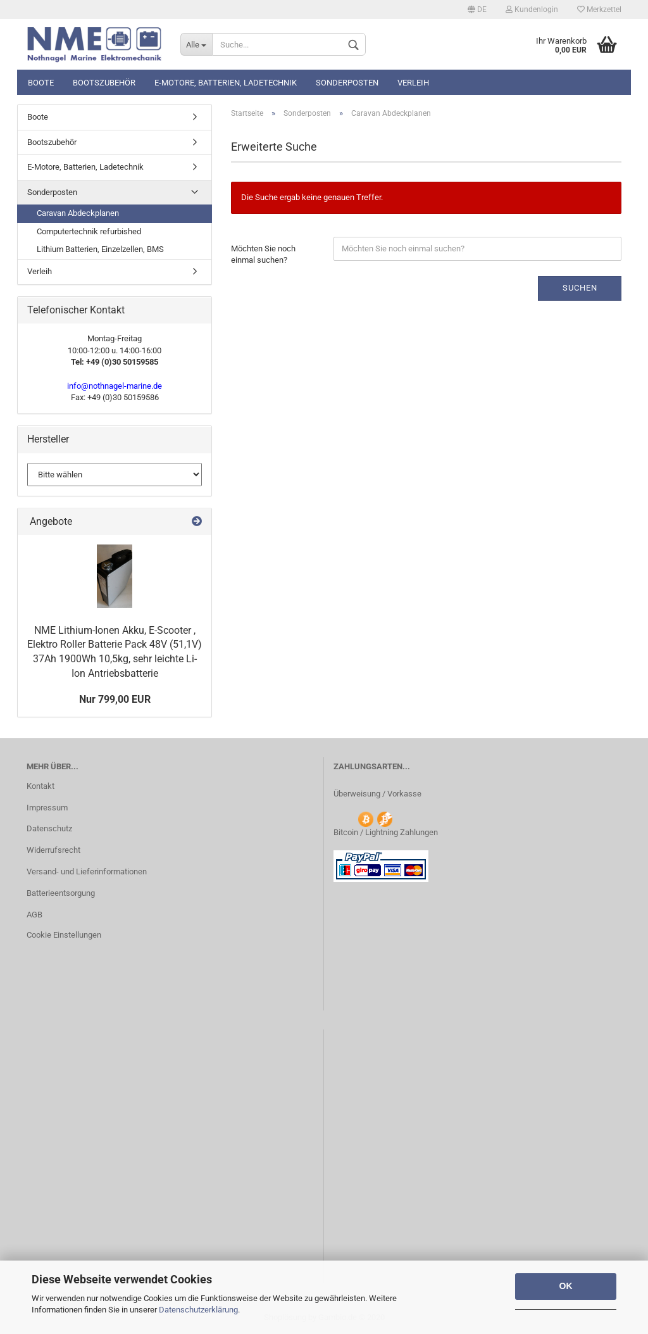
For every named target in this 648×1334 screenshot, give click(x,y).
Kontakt (40, 786)
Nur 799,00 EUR (115, 699)
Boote (41, 82)
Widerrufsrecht (53, 850)
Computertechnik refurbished (89, 231)
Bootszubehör (104, 82)
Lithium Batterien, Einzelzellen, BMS (100, 249)
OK (566, 1286)
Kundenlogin (532, 9)
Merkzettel (599, 9)
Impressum (47, 807)
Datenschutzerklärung (198, 1309)
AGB (34, 914)
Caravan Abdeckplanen (78, 213)
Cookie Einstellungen (64, 935)
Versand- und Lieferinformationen (87, 871)
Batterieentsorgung (61, 893)
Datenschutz (49, 828)
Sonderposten (347, 82)
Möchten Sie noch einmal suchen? (263, 254)
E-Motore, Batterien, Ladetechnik (225, 82)
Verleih (413, 82)
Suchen (580, 288)
